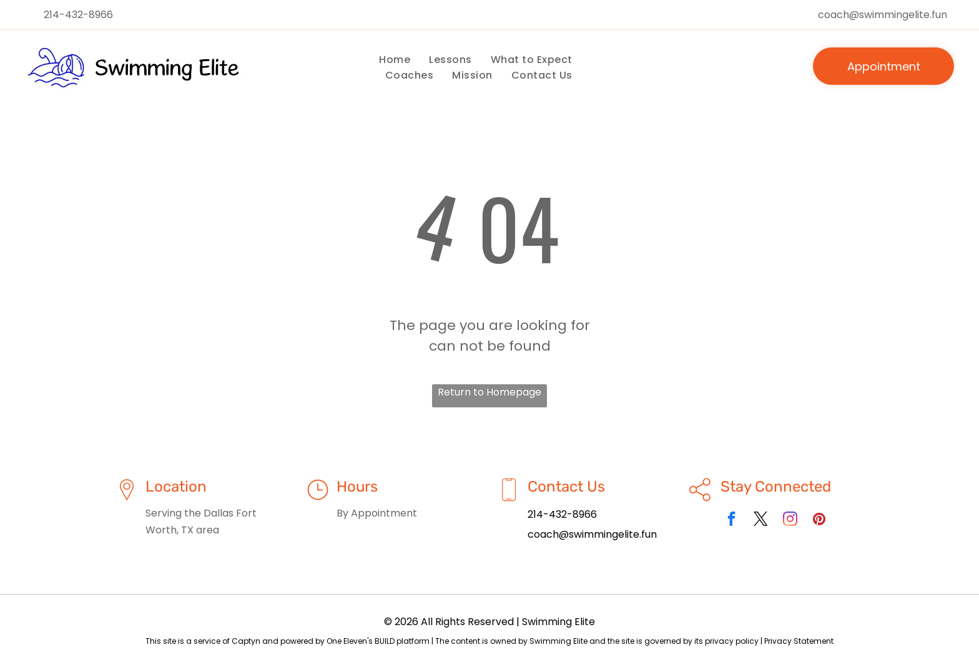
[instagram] (790, 520)
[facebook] (731, 520)
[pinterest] (819, 520)
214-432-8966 (78, 14)
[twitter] (761, 520)
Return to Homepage (489, 392)
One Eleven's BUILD (361, 641)
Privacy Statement (799, 641)
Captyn (246, 641)
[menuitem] (395, 59)
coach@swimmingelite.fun (882, 14)
